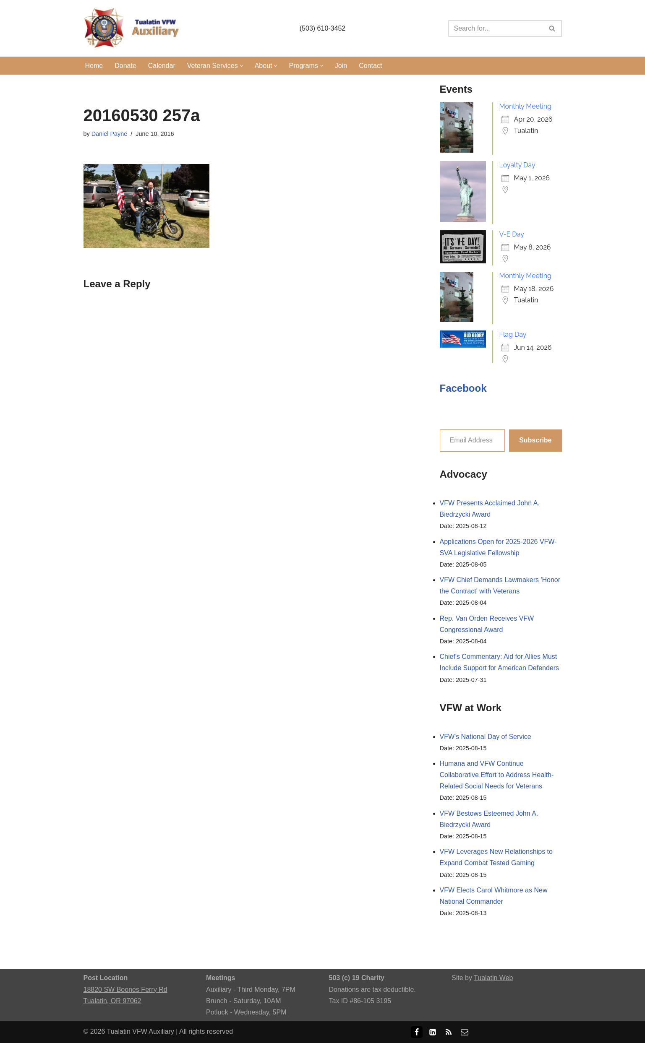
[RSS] (448, 1032)
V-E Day (511, 234)
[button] (241, 65)
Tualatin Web (493, 977)
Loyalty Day (517, 165)
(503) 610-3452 (322, 28)
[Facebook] (417, 1032)
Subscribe (535, 440)
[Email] (464, 1032)
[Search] (495, 28)
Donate (125, 65)
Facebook (463, 388)
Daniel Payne (109, 133)
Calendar (161, 65)
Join (341, 65)
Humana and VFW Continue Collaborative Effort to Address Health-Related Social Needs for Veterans (497, 775)
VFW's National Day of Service (485, 736)
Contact (370, 65)
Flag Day (513, 334)
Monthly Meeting (525, 106)
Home (94, 65)
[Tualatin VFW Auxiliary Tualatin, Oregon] (134, 28)
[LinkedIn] (433, 1032)
